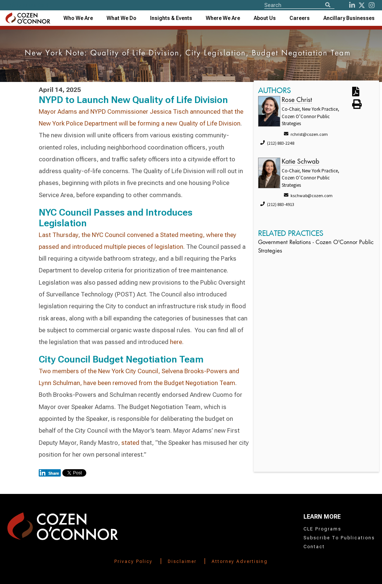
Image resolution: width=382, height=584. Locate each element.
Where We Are (223, 18)
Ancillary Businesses (349, 18)
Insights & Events (171, 18)
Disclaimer (182, 561)
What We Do (121, 18)
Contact (314, 546)
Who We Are (78, 18)
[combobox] (171, 18)
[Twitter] (361, 5)
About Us (265, 18)
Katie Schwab (300, 162)
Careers (299, 18)
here (176, 342)
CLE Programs (322, 529)
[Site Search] (299, 4)
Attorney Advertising (240, 561)
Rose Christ (297, 100)
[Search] (327, 5)
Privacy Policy (133, 561)
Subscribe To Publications (339, 537)
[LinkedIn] (352, 5)
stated (130, 442)
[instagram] (372, 5)
